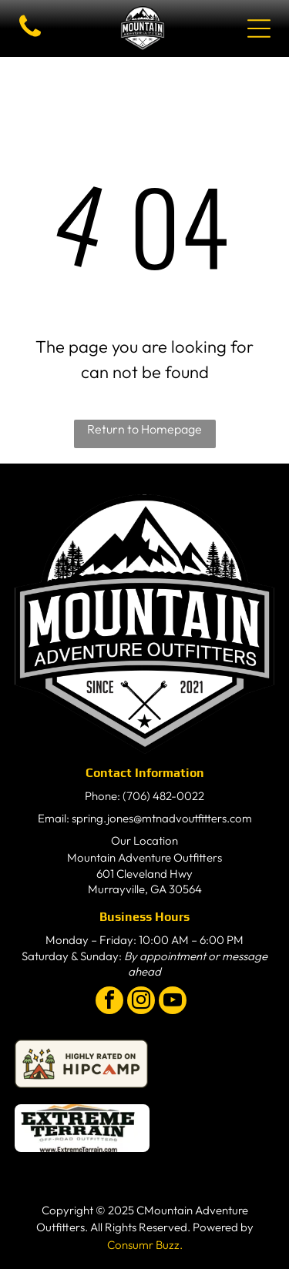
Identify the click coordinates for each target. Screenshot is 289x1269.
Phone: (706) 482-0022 (144, 796)
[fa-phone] (30, 36)
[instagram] (141, 1002)
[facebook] (109, 1002)
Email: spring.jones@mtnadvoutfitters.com (145, 818)
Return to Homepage (144, 429)
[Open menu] (259, 28)
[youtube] (173, 1002)
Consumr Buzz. (145, 1244)
